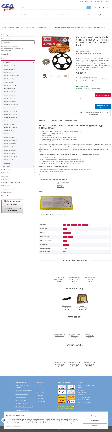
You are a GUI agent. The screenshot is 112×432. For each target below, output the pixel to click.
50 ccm (65, 229)
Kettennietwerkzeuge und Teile (10, 182)
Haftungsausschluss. (42, 386)
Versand (90, 77)
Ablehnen (94, 425)
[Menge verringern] (78, 95)
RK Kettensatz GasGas (9, 95)
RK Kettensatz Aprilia (9, 66)
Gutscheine (98, 1)
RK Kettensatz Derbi (9, 88)
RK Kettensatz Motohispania (11, 134)
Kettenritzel (59, 15)
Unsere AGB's (40, 389)
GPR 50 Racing (67, 233)
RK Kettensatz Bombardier (11, 75)
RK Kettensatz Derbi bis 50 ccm (91, 53)
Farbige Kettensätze (21, 397)
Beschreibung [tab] (44, 120)
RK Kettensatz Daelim (9, 85)
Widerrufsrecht (40, 398)
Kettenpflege (99, 15)
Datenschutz (40, 392)
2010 (79, 225)
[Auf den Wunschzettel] (69, 40)
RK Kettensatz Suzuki (9, 150)
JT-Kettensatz (7, 15)
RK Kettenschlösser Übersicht (24, 407)
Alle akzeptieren (94, 416)
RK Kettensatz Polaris (9, 143)
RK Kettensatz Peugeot (10, 140)
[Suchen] (53, 7)
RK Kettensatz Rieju (9, 147)
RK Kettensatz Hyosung (10, 111)
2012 (72, 225)
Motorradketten (6, 169)
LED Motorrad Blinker (7, 189)
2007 (65, 225)
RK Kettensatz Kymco (9, 124)
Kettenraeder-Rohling (85, 15)
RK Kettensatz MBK (9, 130)
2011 (76, 225)
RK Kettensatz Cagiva (9, 79)
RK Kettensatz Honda (9, 101)
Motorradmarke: (6, 39)
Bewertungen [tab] (57, 120)
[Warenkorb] (106, 8)
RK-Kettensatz (34, 15)
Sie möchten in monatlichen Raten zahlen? (93, 113)
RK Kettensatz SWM (9, 153)
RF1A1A (65, 237)
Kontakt (107, 1)
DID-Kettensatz (47, 15)
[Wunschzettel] (99, 8)
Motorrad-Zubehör (20, 15)
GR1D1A (70, 237)
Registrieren (89, 1)
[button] (95, 8)
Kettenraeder (71, 15)
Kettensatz (66, 244)
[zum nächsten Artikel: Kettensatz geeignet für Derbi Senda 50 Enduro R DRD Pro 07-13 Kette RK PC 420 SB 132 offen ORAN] (109, 25)
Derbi (65, 240)
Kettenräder (4, 179)
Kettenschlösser (6, 173)
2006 (68, 225)
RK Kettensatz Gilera (9, 98)
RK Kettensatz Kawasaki (10, 114)
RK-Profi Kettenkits (21, 400)
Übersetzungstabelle (22, 410)
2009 (83, 225)
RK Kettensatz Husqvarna (10, 108)
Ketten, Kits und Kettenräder (24, 390)
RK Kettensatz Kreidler (10, 118)
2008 (87, 225)
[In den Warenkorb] (40, 35)
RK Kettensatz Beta (9, 69)
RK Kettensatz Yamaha (10, 160)
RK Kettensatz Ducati (9, 92)
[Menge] (86, 95)
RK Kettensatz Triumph (10, 156)
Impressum (39, 395)
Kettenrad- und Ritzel (22, 403)
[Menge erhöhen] (84, 99)
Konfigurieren (94, 420)
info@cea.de (20, 48)
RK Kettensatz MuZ (9, 137)
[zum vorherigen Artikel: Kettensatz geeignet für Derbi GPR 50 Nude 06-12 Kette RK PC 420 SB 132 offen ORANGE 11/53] (109, 29)
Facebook (87, 402)
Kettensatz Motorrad (22, 394)
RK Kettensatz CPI (8, 82)
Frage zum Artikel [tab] (71, 120)
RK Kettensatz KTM (9, 121)
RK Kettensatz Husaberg (10, 105)
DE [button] (80, 1)
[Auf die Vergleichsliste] (65, 40)
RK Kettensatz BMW (9, 72)
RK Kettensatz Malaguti (10, 127)
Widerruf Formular (41, 401)
